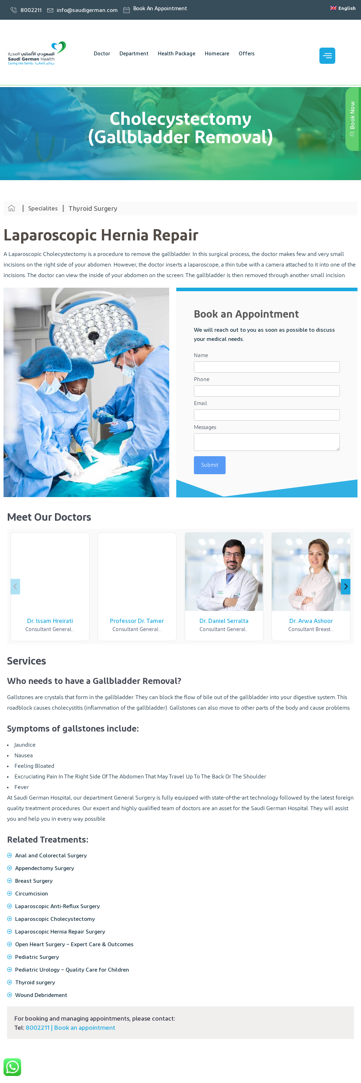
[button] (345, 586)
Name (201, 355)
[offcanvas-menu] (327, 56)
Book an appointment (84, 1027)
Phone (201, 379)
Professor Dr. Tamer (137, 620)
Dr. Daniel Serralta (224, 620)
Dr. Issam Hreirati (50, 620)
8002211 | (40, 1027)
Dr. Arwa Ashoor (311, 620)
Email (200, 403)
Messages (205, 427)
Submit (209, 465)
